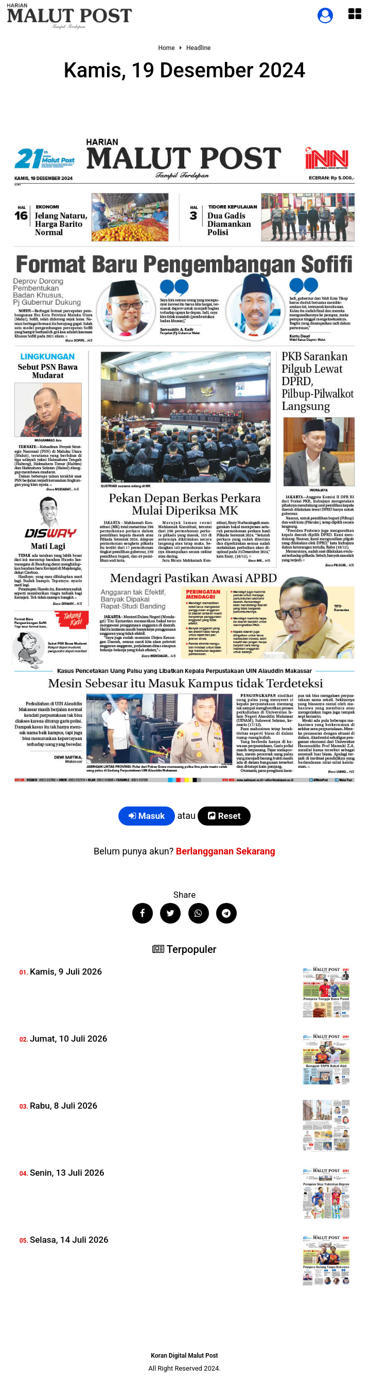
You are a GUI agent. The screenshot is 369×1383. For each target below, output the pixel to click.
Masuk (147, 816)
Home (166, 48)
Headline (198, 48)
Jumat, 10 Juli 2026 (69, 1038)
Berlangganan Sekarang (225, 851)
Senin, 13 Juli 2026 (67, 1172)
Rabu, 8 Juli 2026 (63, 1105)
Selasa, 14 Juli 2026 (69, 1239)
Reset (224, 816)
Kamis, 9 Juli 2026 (66, 971)
